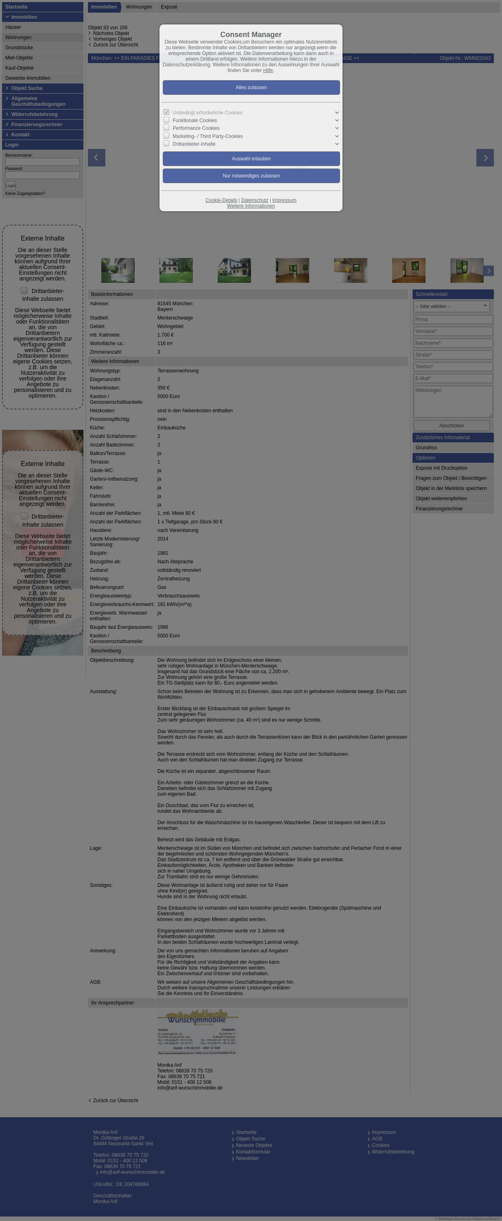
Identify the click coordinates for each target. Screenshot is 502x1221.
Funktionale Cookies (195, 120)
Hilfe (268, 70)
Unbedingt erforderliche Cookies (207, 113)
